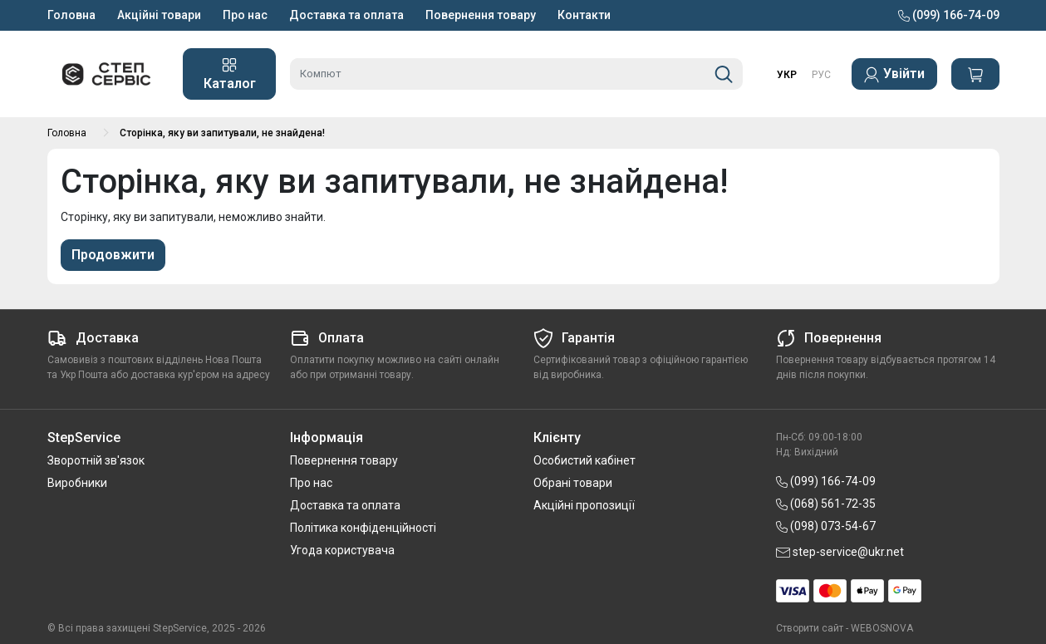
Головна (71, 15)
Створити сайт (809, 628)
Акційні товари (159, 15)
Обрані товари (572, 482)
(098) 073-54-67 (826, 526)
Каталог (230, 74)
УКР (787, 75)
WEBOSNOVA (882, 628)
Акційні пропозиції (584, 505)
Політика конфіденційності (363, 527)
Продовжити (113, 255)
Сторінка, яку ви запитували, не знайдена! (222, 133)
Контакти (584, 15)
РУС (821, 75)
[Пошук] (724, 74)
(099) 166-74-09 (948, 15)
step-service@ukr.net (840, 551)
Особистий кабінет (584, 460)
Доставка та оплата (346, 15)
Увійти (894, 74)
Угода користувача (342, 550)
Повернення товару (480, 15)
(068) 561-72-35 (826, 503)
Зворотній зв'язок (96, 460)
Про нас (245, 15)
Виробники (77, 482)
